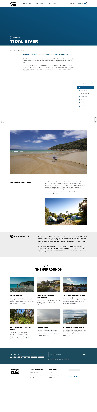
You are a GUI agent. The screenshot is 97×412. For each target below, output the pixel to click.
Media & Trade (52, 377)
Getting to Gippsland (34, 372)
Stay (50, 3)
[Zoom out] (95, 120)
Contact (50, 372)
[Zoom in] (95, 118)
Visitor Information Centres (35, 375)
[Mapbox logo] (3, 122)
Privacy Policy (66, 359)
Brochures (32, 377)
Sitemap (25, 405)
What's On (43, 3)
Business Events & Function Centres (56, 375)
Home (11, 50)
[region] (48, 101)
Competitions (19, 405)
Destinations (25, 3)
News (56, 3)
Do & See (35, 3)
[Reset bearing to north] (95, 121)
